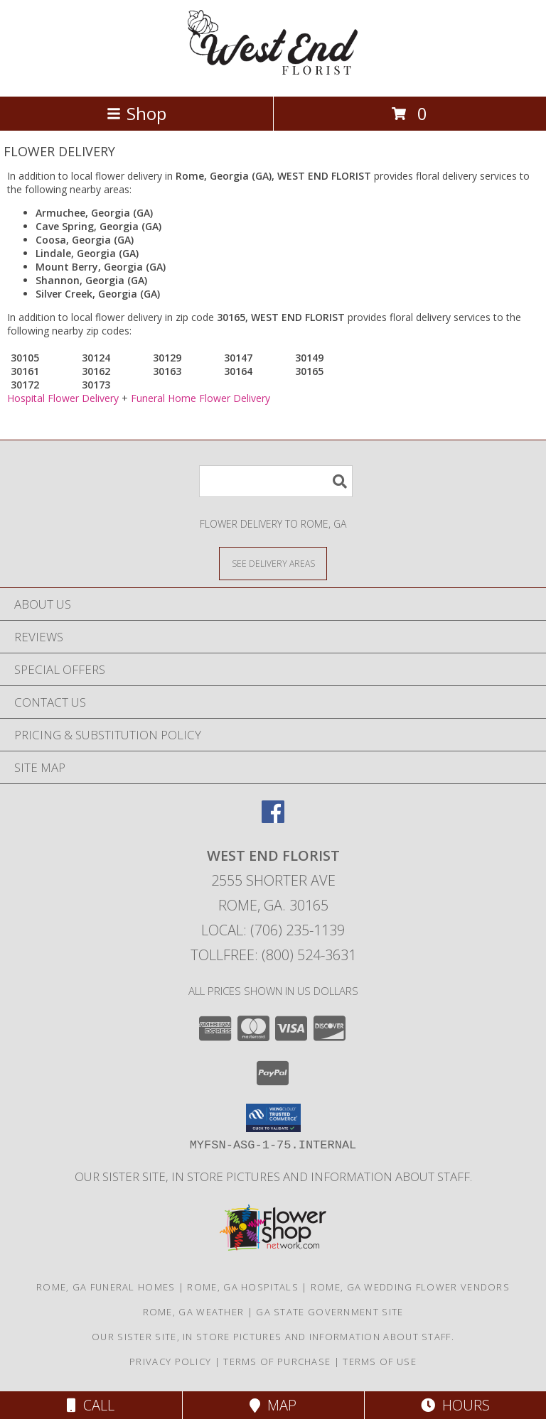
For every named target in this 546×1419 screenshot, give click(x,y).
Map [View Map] (273, 1405)
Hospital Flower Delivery (63, 398)
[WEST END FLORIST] (273, 75)
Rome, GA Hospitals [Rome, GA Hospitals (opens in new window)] (242, 1287)
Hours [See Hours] (455, 1405)
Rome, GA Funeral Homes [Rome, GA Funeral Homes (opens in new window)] (106, 1287)
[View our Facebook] (273, 818)
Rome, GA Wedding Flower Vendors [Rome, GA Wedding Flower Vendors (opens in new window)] (410, 1287)
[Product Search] (276, 481)
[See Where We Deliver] (273, 563)
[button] (273, 1118)
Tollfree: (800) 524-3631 (273, 954)
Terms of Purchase (277, 1361)
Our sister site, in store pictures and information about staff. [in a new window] (273, 1176)
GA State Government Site (329, 1311)
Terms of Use (380, 1361)
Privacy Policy (170, 1361)
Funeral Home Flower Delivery (200, 398)
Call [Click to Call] (90, 1405)
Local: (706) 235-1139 (273, 930)
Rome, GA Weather (194, 1311)
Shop (136, 113)
